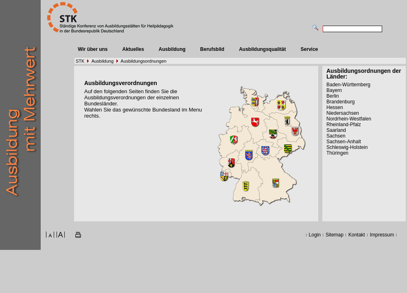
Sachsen (336, 136)
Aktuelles (133, 49)
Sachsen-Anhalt (343, 141)
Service (309, 49)
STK (80, 61)
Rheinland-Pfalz (343, 124)
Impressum (382, 235)
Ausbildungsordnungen (143, 61)
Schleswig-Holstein (347, 147)
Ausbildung (172, 49)
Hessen (334, 107)
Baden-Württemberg (348, 84)
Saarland (336, 130)
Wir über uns (92, 49)
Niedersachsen (342, 113)
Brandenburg (340, 102)
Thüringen (337, 153)
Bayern (334, 90)
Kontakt (356, 235)
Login (315, 235)
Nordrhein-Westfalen (348, 119)
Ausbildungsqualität (262, 49)
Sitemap (335, 235)
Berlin (332, 96)
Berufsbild (212, 49)
